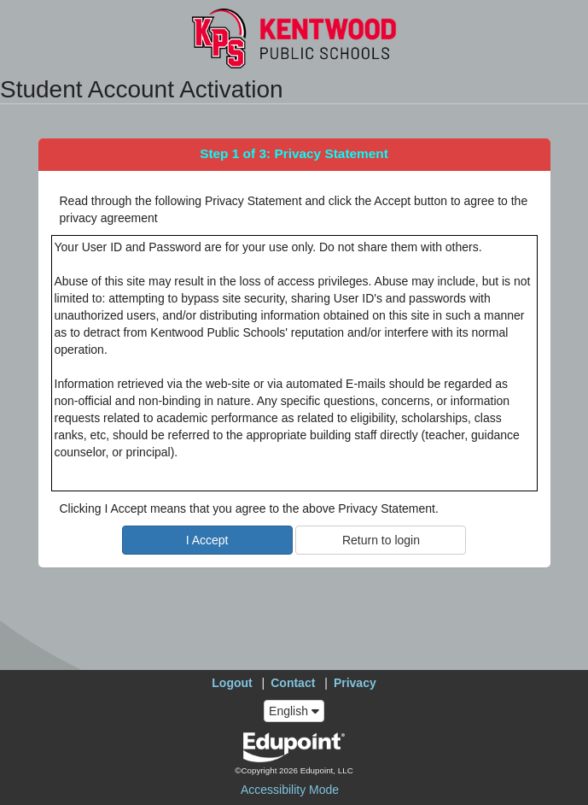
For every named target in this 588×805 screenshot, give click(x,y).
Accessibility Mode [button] (290, 789)
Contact (293, 683)
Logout (232, 683)
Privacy (355, 683)
